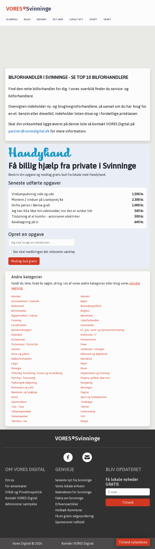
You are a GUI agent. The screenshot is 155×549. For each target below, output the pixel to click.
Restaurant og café (22, 387)
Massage (16, 368)
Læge (14, 363)
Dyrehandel (87, 325)
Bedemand (17, 305)
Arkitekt (85, 296)
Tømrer (85, 406)
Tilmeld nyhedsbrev (133, 542)
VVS (83, 416)
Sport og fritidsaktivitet (94, 397)
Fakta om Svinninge (69, 498)
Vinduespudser (19, 416)
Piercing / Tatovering (23, 377)
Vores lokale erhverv (70, 486)
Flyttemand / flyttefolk (24, 344)
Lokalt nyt (76, 19)
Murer (84, 368)
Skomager (86, 387)
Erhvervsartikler (66, 504)
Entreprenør (18, 339)
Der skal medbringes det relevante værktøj (44, 252)
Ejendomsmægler (21, 329)
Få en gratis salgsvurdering (74, 516)
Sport (93, 19)
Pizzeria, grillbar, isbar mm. (95, 377)
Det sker (58, 19)
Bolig (27, 19)
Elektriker (16, 334)
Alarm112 (12, 19)
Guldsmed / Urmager (92, 349)
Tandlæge (87, 401)
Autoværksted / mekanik (25, 301)
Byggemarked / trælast (24, 315)
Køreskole (86, 358)
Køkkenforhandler (21, 358)
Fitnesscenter (88, 339)
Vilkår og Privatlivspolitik (23, 492)
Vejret (107, 19)
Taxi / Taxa (17, 406)
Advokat (16, 296)
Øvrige (84, 421)
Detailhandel (18, 325)
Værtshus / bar (19, 421)
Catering (16, 320)
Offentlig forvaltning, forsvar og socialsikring (36, 373)
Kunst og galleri (20, 353)
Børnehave (87, 315)
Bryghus (85, 310)
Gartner (15, 349)
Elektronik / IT (89, 334)
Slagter (85, 392)
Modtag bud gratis (24, 261)
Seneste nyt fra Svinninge (73, 480)
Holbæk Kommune (68, 510)
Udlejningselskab (21, 411)
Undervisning (88, 411)
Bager (84, 301)
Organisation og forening (95, 373)
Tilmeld (128, 502)
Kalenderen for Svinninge (73, 492)
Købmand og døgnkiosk (94, 353)
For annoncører (16, 486)
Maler (84, 363)
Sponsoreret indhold (69, 522)
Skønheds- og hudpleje (24, 392)
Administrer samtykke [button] (21, 504)
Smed (14, 397)
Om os (9, 480)
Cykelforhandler (90, 320)
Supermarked (18, 401)
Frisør (84, 344)
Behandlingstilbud (91, 305)
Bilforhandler (18, 310)
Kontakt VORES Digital (21, 498)
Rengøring (87, 382)
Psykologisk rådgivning (24, 382)
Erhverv (41, 19)
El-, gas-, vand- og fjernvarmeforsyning (102, 329)
